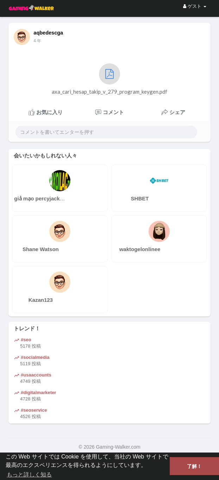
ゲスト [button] (194, 6)
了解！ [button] (194, 466)
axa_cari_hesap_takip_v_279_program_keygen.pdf (109, 79)
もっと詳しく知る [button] (29, 475)
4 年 (37, 40)
